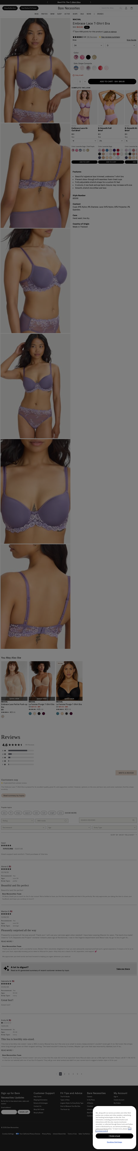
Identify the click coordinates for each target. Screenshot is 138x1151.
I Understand (114, 1136)
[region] (114, 1127)
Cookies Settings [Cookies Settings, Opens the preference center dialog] (114, 1142)
